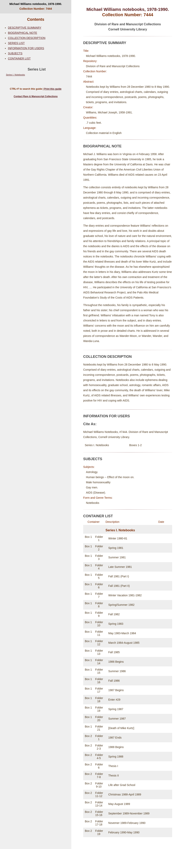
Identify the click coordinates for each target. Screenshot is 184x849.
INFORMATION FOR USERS (26, 48)
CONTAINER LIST (19, 58)
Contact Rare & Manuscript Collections (36, 96)
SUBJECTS (15, 53)
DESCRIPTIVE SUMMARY (24, 27)
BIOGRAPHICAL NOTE (22, 32)
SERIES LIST (16, 43)
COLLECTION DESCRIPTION (26, 38)
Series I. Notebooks (15, 74)
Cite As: (89, 424)
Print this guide (52, 89)
